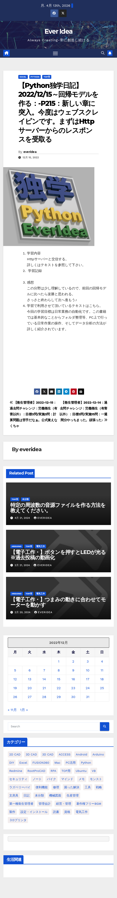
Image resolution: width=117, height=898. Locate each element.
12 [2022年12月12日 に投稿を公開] (15, 679)
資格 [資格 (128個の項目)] (67, 812)
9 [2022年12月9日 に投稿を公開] (73, 670)
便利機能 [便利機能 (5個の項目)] (42, 787)
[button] (103, 53)
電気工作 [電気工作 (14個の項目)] (82, 812)
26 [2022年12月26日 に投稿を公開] (15, 697)
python (35, 77)
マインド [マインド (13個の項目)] (67, 779)
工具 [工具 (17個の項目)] (88, 787)
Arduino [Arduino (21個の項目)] (98, 754)
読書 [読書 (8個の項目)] (56, 812)
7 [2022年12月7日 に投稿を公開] (44, 670)
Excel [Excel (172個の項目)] (23, 762)
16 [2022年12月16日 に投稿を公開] (73, 679)
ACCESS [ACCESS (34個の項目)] (64, 754)
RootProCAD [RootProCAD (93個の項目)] (36, 771)
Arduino (17, 546)
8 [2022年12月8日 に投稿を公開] (59, 670)
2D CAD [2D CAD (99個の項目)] (14, 754)
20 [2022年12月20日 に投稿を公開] (30, 688)
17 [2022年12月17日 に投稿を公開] (87, 679)
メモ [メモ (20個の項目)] (82, 779)
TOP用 (47, 77)
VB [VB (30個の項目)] (94, 771)
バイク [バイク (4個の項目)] (51, 779)
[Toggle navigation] (55, 53)
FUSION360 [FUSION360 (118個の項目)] (41, 762)
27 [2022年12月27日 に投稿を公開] (29, 697)
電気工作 (40, 546)
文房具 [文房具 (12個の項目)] (13, 795)
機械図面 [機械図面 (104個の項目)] (55, 795)
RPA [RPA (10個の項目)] (53, 771)
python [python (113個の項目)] (86, 762)
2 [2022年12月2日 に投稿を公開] (73, 661)
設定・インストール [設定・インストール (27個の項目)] (34, 812)
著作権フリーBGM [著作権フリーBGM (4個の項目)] (88, 803)
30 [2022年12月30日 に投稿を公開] (73, 697)
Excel (23, 77)
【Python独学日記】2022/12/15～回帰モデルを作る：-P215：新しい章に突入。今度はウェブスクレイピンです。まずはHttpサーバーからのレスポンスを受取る (58, 112)
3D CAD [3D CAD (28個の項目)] (47, 754)
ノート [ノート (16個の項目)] (37, 779)
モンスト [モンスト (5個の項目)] (96, 779)
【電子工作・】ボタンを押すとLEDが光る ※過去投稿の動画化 (60, 555)
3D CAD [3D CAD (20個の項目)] (31, 754)
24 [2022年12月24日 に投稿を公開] (88, 688)
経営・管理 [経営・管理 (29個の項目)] (63, 803)
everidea (29, 152)
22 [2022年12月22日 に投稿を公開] (59, 688)
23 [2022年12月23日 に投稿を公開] (73, 688)
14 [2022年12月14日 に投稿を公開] (44, 679)
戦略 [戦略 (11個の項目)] (99, 787)
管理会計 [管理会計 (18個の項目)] (45, 803)
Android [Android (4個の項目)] (81, 754)
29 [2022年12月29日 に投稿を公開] (59, 697)
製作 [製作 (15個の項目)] (12, 812)
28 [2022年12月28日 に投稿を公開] (44, 697)
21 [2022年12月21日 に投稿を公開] (44, 688)
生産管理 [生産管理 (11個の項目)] (73, 795)
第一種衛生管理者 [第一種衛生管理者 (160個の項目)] (21, 803)
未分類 (25, 499)
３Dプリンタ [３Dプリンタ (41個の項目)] (18, 820)
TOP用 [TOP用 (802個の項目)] (66, 771)
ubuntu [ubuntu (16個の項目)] (81, 771)
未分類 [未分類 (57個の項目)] (39, 795)
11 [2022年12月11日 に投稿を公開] (102, 670)
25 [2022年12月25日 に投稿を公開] (102, 688)
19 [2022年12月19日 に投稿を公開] (15, 688)
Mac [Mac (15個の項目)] (58, 762)
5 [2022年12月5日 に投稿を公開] (15, 670)
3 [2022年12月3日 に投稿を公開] (88, 661)
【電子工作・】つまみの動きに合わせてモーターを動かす (58, 602)
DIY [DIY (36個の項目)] (11, 762)
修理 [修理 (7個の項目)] (56, 787)
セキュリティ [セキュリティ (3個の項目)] (18, 779)
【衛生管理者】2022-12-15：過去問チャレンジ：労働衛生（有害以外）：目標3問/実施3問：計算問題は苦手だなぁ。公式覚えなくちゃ (33, 414)
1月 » (24, 710)
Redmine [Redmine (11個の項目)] (15, 771)
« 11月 (12, 710)
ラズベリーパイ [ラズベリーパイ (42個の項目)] (19, 787)
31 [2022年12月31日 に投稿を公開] (87, 697)
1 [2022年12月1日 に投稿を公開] (58, 661)
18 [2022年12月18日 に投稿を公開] (102, 679)
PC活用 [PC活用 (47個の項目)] (71, 762)
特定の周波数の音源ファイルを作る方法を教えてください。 (58, 508)
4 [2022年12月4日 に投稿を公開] (102, 661)
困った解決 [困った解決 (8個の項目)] (71, 787)
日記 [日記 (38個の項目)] (26, 795)
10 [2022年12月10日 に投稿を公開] (87, 670)
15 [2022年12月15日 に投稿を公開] (59, 679)
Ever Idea (59, 31)
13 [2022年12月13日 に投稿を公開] (29, 679)
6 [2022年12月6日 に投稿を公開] (30, 670)
